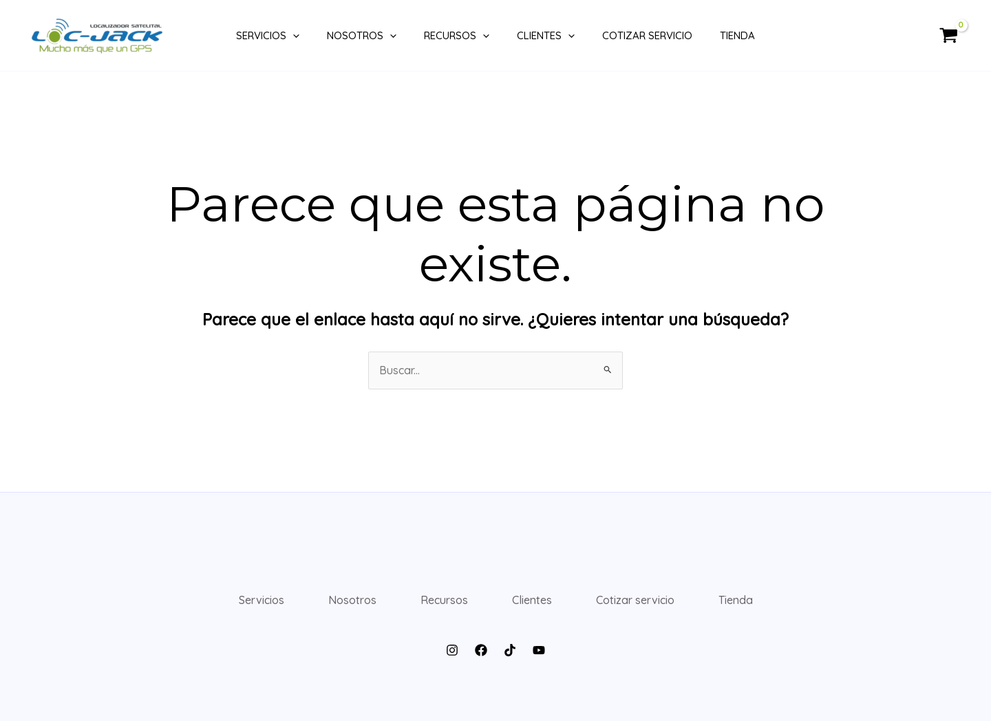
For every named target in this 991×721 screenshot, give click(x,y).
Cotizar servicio (647, 35)
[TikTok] (510, 650)
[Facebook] (481, 650)
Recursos (456, 36)
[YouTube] (539, 650)
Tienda (737, 35)
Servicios (267, 36)
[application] (292, 36)
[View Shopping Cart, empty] (948, 36)
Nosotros (361, 36)
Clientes (546, 36)
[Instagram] (452, 650)
